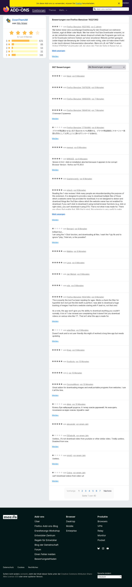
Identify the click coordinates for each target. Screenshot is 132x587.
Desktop (70, 521)
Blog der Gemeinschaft (46, 545)
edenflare (71, 330)
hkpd (69, 76)
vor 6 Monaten (78, 76)
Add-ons (39, 516)
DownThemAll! (20, 20)
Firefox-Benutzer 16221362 (78, 27)
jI (67, 373)
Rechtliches (33, 567)
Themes (52, 10)
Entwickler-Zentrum (44, 535)
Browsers (102, 521)
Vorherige (71, 491)
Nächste (107, 491)
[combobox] (111, 9)
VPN (100, 526)
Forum (37, 549)
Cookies (20, 567)
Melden (55, 56)
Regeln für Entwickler (45, 540)
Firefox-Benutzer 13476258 (78, 87)
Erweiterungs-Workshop (47, 530)
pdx (68, 285)
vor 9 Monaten (78, 263)
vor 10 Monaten (82, 361)
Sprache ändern (104, 573)
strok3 (69, 455)
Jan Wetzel (71, 274)
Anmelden (125, 3)
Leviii (69, 263)
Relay (100, 530)
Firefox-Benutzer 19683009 (79, 99)
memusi (70, 147)
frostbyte (71, 361)
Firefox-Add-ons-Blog (46, 526)
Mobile (69, 526)
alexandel (71, 424)
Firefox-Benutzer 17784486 (79, 127)
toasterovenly (73, 179)
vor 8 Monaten (98, 127)
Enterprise (71, 530)
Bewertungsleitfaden (45, 559)
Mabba (70, 251)
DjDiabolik (71, 435)
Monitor (102, 535)
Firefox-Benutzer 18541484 (78, 297)
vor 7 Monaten (98, 99)
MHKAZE (70, 159)
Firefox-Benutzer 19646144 (78, 110)
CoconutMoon (73, 384)
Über (37, 521)
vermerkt (24, 574)
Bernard (70, 229)
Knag (69, 350)
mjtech (69, 190)
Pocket (101, 540)
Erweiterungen (39, 10)
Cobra (69, 473)
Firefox (79, 3)
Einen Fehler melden (44, 554)
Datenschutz (8, 567)
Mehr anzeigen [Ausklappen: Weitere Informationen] (58, 51)
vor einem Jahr (82, 424)
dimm (69, 404)
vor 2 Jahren (96, 27)
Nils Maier (22, 23)
